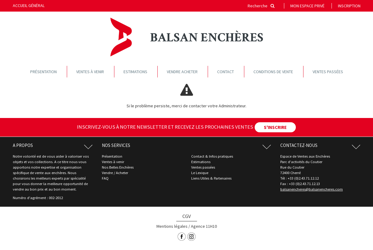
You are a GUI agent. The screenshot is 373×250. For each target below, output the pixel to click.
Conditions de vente (273, 71)
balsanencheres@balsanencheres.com (311, 189)
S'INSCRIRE (275, 127)
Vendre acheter (182, 71)
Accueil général (29, 5)
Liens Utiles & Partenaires (211, 178)
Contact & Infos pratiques (212, 156)
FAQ (105, 178)
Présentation (43, 71)
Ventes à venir (90, 71)
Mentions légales (172, 226)
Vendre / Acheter (115, 172)
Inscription (349, 6)
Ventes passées (328, 71)
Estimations (135, 71)
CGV (186, 216)
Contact (225, 71)
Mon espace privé (307, 6)
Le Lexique (199, 172)
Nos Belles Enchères (118, 167)
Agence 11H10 (204, 226)
